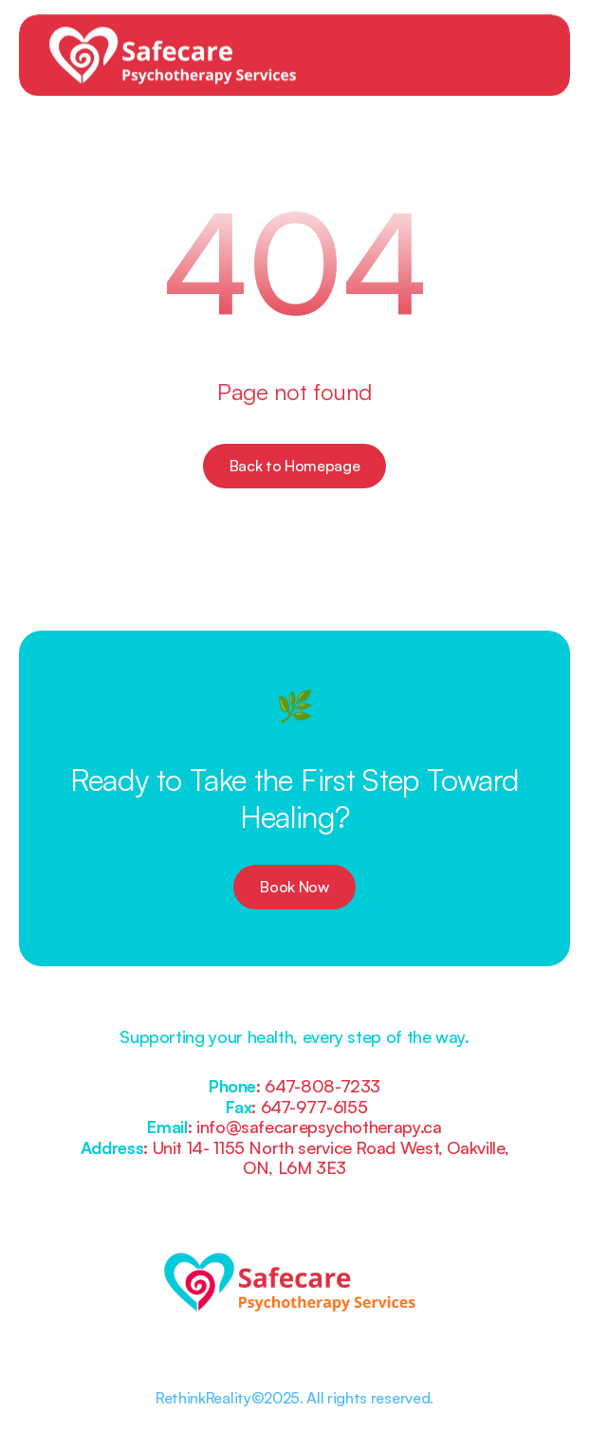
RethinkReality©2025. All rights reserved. (294, 1397)
